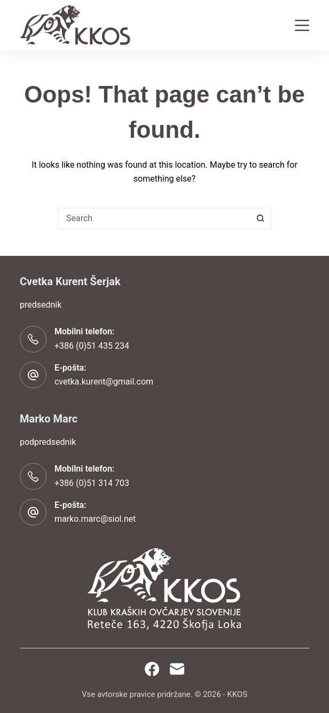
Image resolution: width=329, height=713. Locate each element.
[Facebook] (152, 669)
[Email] (177, 669)
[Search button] (260, 218)
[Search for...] (154, 218)
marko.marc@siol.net (95, 519)
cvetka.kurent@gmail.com (103, 382)
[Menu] (302, 25)
